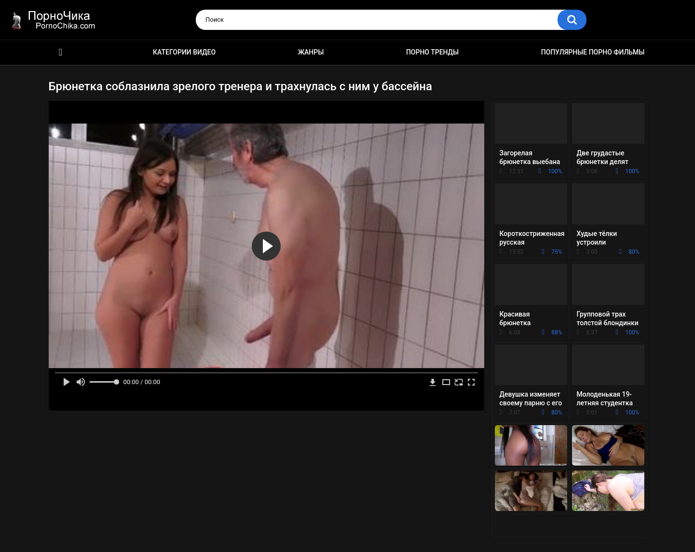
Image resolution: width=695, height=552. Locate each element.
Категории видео (184, 52)
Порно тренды (432, 52)
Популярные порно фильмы (593, 52)
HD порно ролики (61, 52)
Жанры (311, 52)
